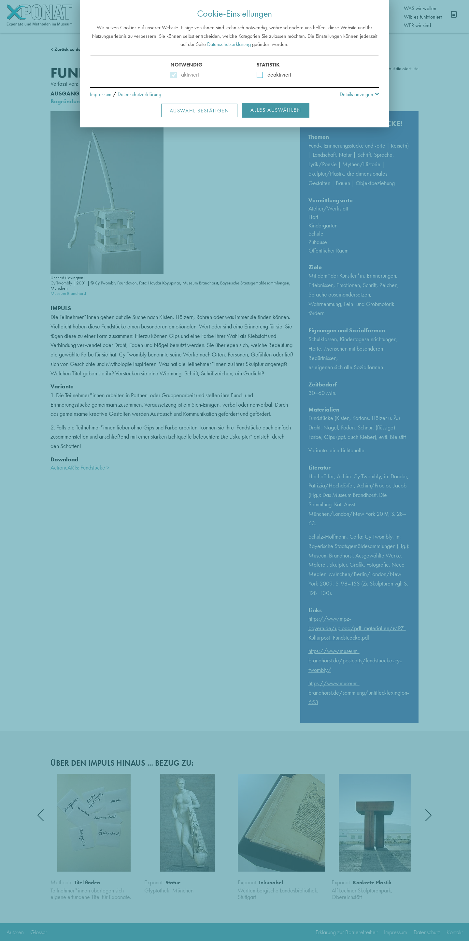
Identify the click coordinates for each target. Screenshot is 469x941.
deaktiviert (275, 74)
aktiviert (188, 74)
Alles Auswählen (275, 110)
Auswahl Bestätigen (199, 110)
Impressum (100, 94)
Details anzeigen (356, 94)
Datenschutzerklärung (229, 44)
